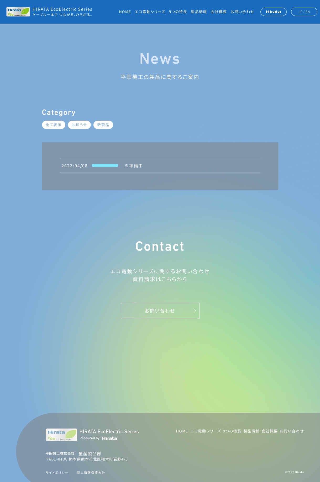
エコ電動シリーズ (150, 12)
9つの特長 (178, 12)
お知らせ (79, 124)
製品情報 (199, 12)
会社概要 (219, 12)
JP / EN (304, 12)
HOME (125, 12)
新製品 (103, 124)
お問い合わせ (242, 12)
